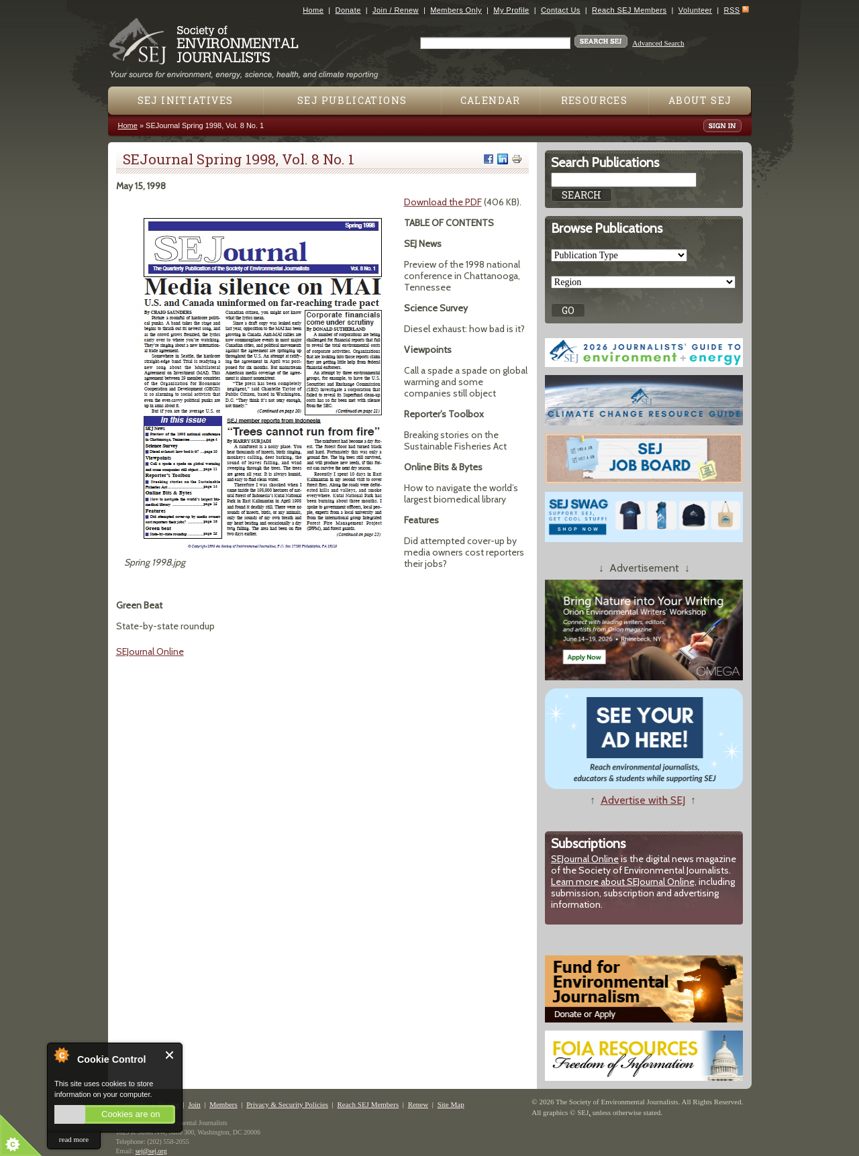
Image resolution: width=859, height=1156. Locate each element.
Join (194, 1104)
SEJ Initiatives (186, 100)
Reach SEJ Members (629, 10)
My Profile (511, 10)
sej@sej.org (151, 1151)
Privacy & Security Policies (287, 1104)
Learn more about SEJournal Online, (624, 882)
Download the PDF (443, 202)
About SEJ (700, 100)
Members (223, 1104)
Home (313, 10)
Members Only (456, 10)
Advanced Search (658, 43)
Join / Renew (395, 10)
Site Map (451, 1104)
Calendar (490, 100)
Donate (348, 10)
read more (74, 1139)
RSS (732, 10)
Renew (418, 1104)
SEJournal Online (150, 651)
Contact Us (560, 10)
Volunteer (695, 10)
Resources (594, 100)
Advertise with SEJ (643, 800)
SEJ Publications (352, 100)
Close (170, 1055)
